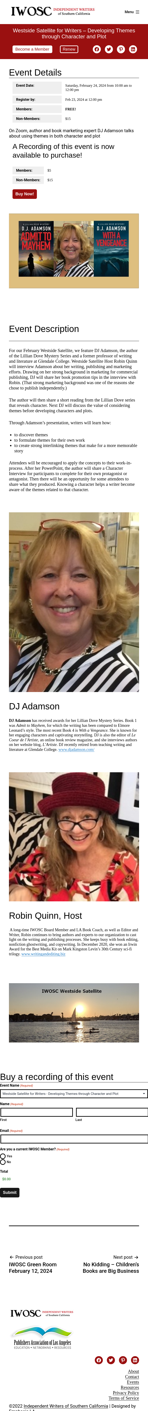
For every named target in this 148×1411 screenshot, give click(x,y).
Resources (130, 1387)
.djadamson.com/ (80, 749)
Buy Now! (24, 194)
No (9, 1162)
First (3, 1120)
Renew (69, 49)
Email (11, 1131)
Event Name (16, 1085)
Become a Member (32, 49)
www (62, 749)
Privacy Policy (126, 1392)
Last (79, 1120)
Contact (132, 1376)
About (133, 1371)
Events (133, 1382)
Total (4, 1171)
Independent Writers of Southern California (66, 1406)
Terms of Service (124, 1398)
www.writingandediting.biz (43, 954)
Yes (9, 1156)
